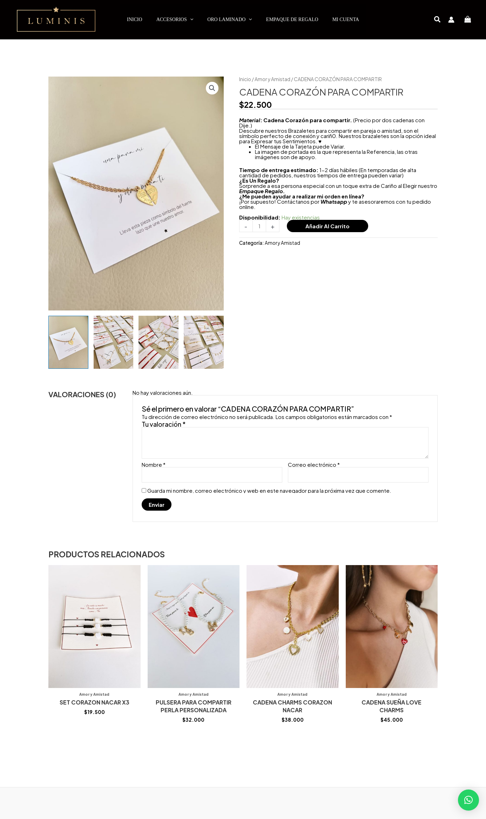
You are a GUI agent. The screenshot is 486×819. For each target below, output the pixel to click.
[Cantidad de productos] (259, 226)
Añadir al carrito (327, 226)
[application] (190, 19)
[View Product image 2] (114, 342)
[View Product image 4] (204, 342)
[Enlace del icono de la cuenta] (451, 20)
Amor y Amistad (272, 79)
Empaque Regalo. (262, 191)
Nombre (154, 464)
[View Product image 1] (68, 342)
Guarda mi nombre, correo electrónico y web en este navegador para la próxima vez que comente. (269, 490)
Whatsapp (333, 201)
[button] (437, 19)
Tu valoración (164, 424)
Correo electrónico (314, 464)
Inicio (245, 79)
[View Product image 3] (158, 342)
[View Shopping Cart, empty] (467, 19)
